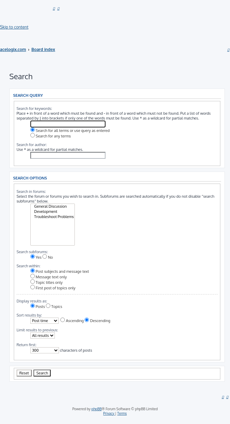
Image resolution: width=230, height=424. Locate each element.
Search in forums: (31, 191)
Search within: (28, 265)
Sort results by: (29, 315)
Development (52, 211)
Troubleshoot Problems (52, 216)
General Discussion (52, 206)
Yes (36, 257)
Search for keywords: (34, 108)
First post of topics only (53, 288)
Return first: (26, 344)
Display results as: (32, 301)
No (47, 257)
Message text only (48, 277)
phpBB (96, 409)
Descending (97, 320)
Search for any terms (50, 136)
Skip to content (14, 27)
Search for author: (32, 144)
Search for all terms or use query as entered (70, 130)
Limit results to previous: (37, 330)
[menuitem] (54, 8)
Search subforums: (32, 251)
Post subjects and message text (59, 271)
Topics (54, 306)
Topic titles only (46, 282)
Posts (37, 306)
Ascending (71, 320)
